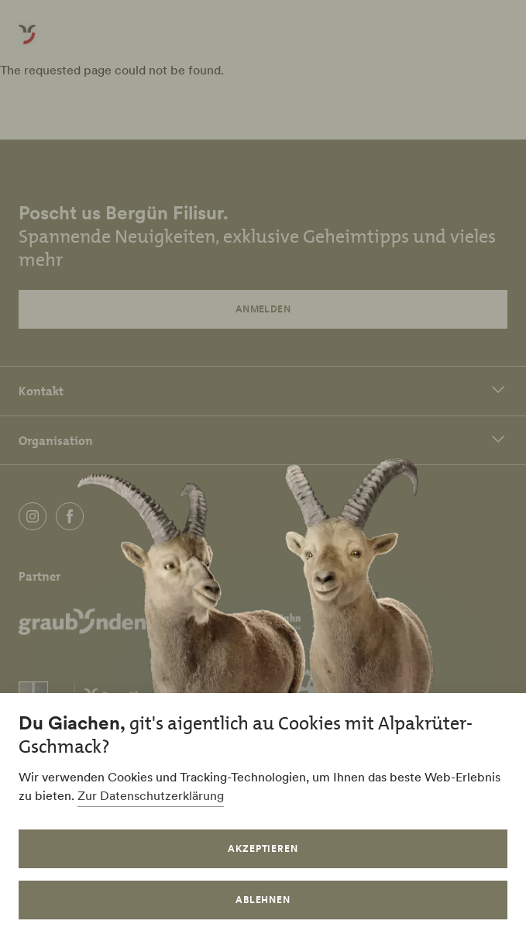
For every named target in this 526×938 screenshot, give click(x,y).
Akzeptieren (263, 848)
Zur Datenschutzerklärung (150, 795)
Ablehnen (263, 899)
